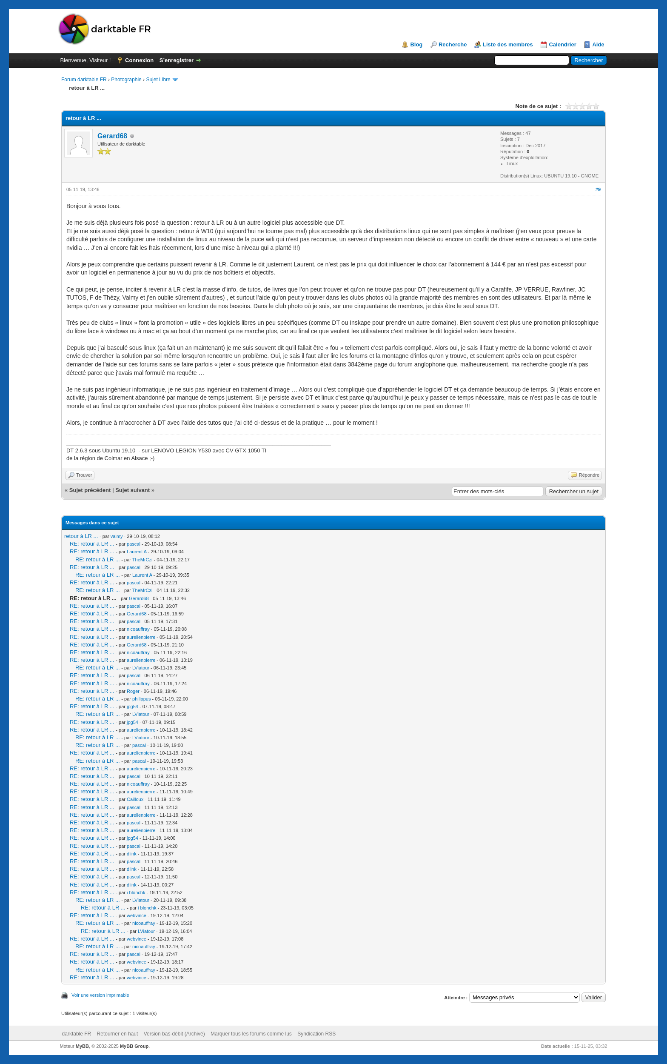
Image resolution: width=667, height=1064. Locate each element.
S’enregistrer (177, 60)
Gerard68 (112, 136)
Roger (133, 691)
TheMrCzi (142, 559)
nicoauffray (138, 629)
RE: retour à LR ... (92, 544)
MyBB (82, 1046)
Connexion (139, 60)
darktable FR (76, 1034)
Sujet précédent (90, 490)
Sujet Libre (158, 80)
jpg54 (132, 706)
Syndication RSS (316, 1034)
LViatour (140, 667)
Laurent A (137, 551)
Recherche (453, 44)
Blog (416, 44)
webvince (136, 915)
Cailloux (135, 799)
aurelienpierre (141, 637)
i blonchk (136, 892)
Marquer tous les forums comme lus (251, 1034)
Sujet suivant (132, 490)
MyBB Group (134, 1046)
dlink (132, 853)
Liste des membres (508, 44)
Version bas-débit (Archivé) (174, 1034)
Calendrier (562, 44)
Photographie (126, 80)
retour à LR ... (81, 536)
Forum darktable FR (84, 80)
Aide (598, 44)
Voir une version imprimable (100, 995)
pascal (133, 543)
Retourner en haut (117, 1034)
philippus (141, 698)
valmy (117, 536)
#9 (598, 189)
